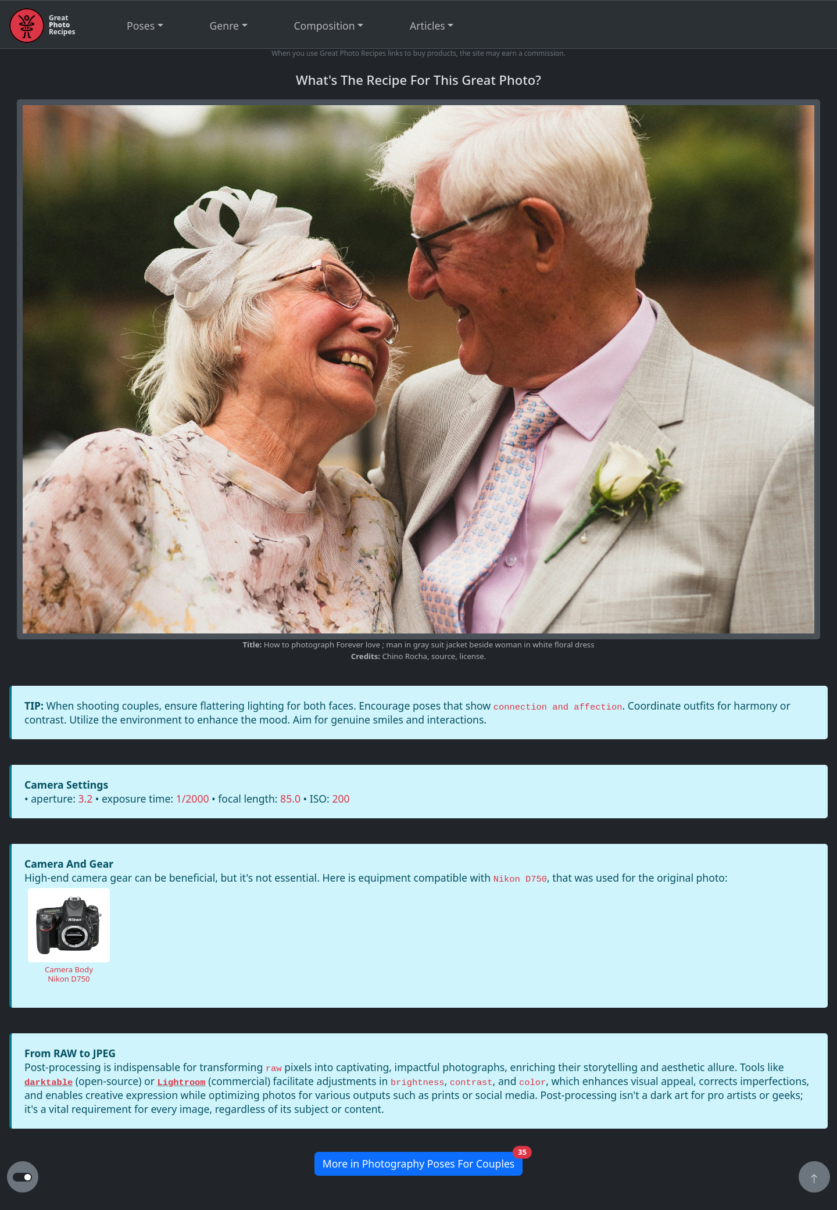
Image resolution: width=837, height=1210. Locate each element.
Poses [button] (141, 26)
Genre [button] (224, 26)
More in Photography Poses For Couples (423, 1161)
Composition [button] (324, 26)
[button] (814, 1178)
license (471, 656)
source (443, 656)
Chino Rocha (404, 656)
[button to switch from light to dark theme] (22, 1177)
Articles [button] (427, 26)
